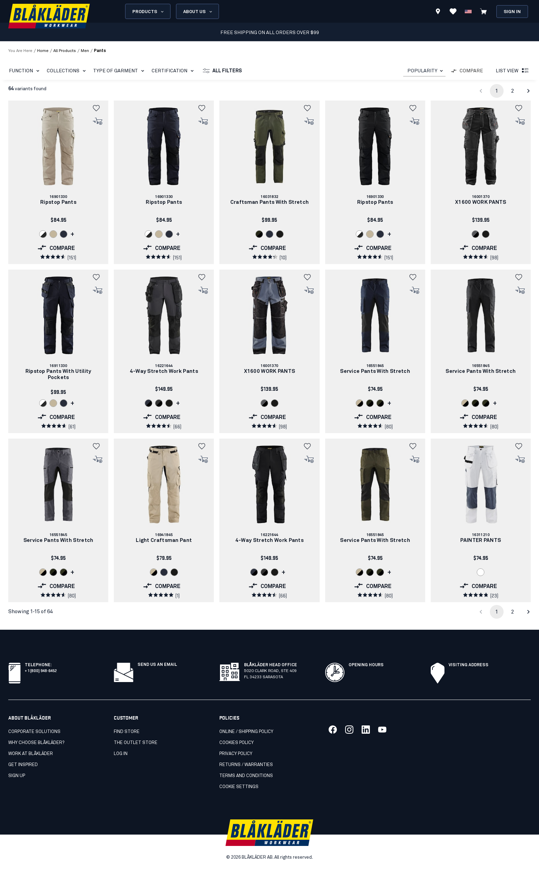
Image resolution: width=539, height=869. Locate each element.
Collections (67, 71)
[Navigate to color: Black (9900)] (280, 234)
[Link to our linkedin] (365, 729)
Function (25, 71)
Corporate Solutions (34, 732)
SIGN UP (16, 776)
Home (42, 51)
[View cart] (483, 11)
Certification (174, 71)
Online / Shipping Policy (246, 732)
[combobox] (424, 71)
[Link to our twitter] (349, 729)
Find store (127, 732)
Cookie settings (238, 787)
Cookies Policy (236, 743)
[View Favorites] (453, 11)
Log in (121, 754)
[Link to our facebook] (332, 729)
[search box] (270, 11)
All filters (222, 70)
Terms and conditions (246, 776)
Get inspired (23, 765)
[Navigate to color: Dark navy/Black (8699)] (148, 403)
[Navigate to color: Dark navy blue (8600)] (63, 234)
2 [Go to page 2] (512, 91)
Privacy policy (235, 754)
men (85, 51)
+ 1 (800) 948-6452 (41, 670)
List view (512, 71)
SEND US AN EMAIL (157, 665)
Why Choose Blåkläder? (36, 743)
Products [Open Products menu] (148, 11)
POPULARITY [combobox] (422, 71)
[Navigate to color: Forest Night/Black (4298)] (259, 234)
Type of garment (120, 71)
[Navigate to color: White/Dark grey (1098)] (43, 234)
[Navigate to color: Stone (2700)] (53, 234)
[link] (58, 182)
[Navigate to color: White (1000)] (480, 572)
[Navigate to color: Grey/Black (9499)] (475, 234)
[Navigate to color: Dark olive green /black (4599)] (380, 403)
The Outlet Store (135, 743)
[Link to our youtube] (382, 729)
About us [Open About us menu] (198, 11)
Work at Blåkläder (30, 754)
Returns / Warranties (246, 765)
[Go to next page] (528, 91)
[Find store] (438, 12)
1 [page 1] (496, 91)
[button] (98, 108)
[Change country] (468, 11)
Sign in (512, 12)
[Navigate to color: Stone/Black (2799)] (359, 403)
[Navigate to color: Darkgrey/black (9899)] (159, 403)
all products (64, 51)
